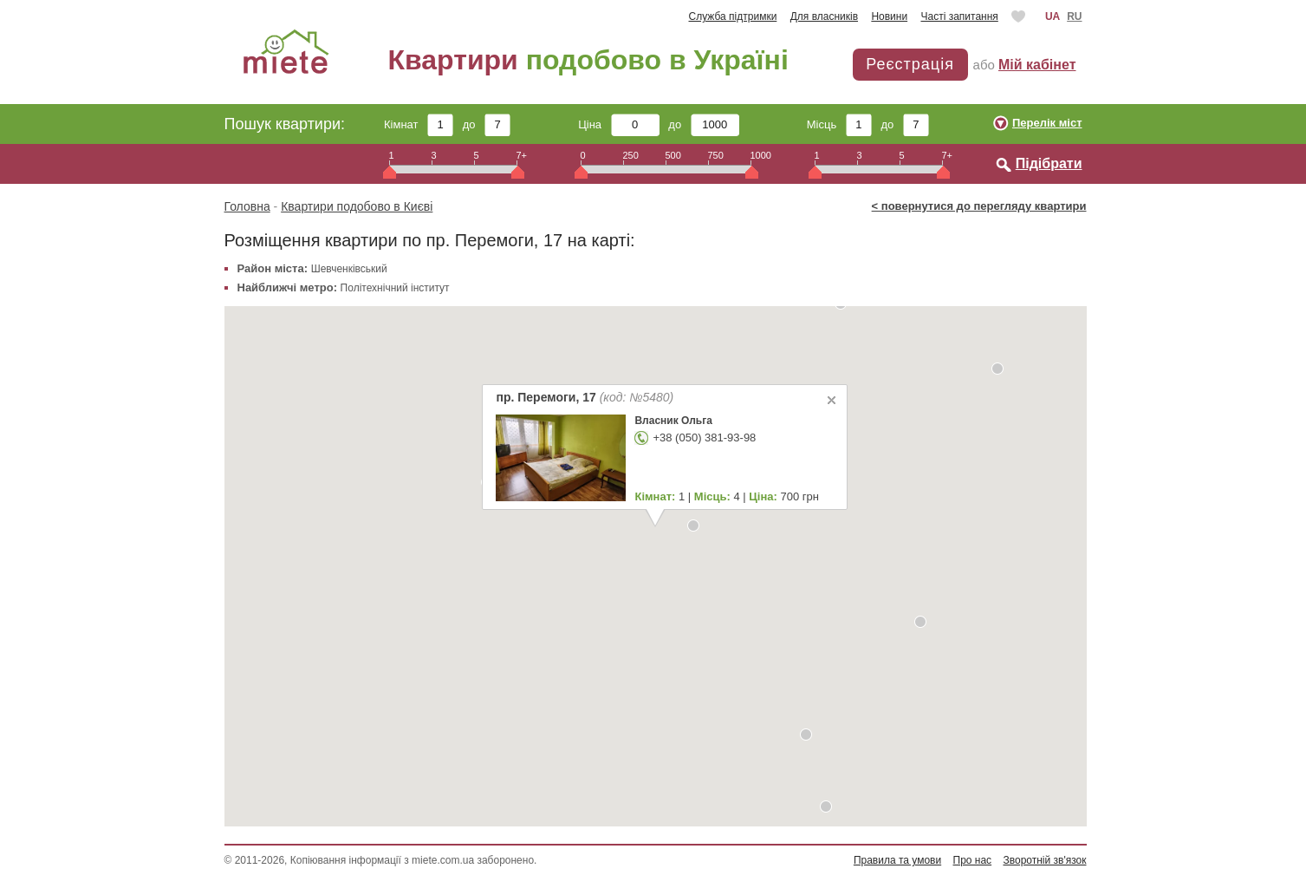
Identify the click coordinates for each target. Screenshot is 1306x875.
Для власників (824, 16)
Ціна (618, 124)
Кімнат (418, 124)
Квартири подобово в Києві (356, 206)
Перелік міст (1047, 122)
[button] (826, 806)
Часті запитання (958, 16)
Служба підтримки (733, 16)
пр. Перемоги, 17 (584, 397)
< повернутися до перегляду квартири (979, 205)
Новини (889, 16)
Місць (839, 124)
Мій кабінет (1036, 64)
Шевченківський (349, 269)
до (486, 124)
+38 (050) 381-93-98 (704, 437)
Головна (247, 206)
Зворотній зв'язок (1044, 860)
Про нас (972, 860)
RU (1074, 16)
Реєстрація (910, 64)
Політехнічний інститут (395, 288)
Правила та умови (897, 860)
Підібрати (1049, 163)
